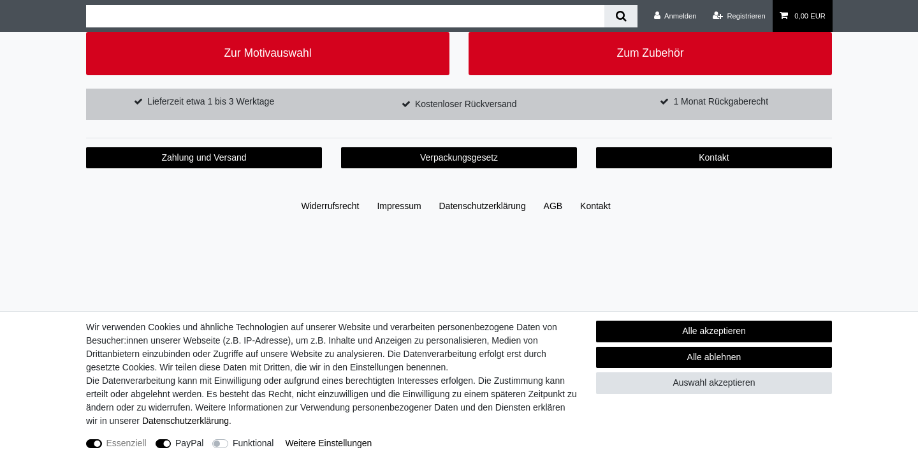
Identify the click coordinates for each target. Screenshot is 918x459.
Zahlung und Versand (203, 157)
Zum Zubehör (649, 53)
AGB (553, 206)
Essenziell (126, 443)
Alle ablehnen (714, 357)
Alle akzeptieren (714, 331)
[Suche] (620, 16)
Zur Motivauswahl (267, 53)
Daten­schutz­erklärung (482, 206)
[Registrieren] (739, 16)
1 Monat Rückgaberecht (720, 101)
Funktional (253, 443)
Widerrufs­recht (330, 206)
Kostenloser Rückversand (466, 104)
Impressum (399, 206)
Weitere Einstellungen (328, 443)
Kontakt (714, 157)
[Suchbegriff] (345, 16)
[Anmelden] (675, 16)
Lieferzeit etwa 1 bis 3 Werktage (210, 101)
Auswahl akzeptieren (714, 382)
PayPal (189, 443)
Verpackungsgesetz (459, 157)
